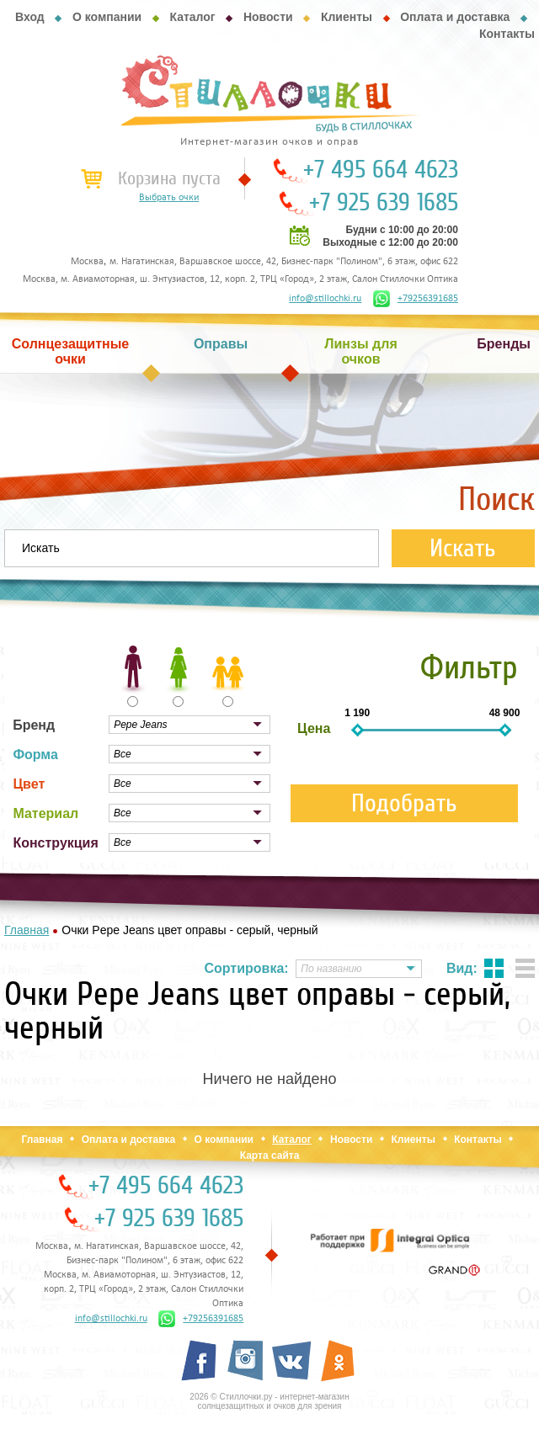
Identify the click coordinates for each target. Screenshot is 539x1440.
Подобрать (404, 803)
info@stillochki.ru (325, 299)
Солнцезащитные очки (71, 351)
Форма (35, 754)
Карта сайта (270, 1155)
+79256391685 (415, 299)
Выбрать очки (169, 198)
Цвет (29, 784)
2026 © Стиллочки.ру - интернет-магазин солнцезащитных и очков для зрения (269, 1401)
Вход (30, 17)
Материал (45, 813)
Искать (463, 548)
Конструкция (55, 843)
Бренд (34, 725)
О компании (106, 17)
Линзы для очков (360, 351)
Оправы (221, 344)
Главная (42, 1139)
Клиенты (346, 17)
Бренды (504, 344)
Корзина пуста (169, 178)
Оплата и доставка (455, 17)
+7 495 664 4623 (380, 170)
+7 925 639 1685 (383, 202)
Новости (268, 17)
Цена (313, 728)
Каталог (192, 17)
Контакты (507, 33)
